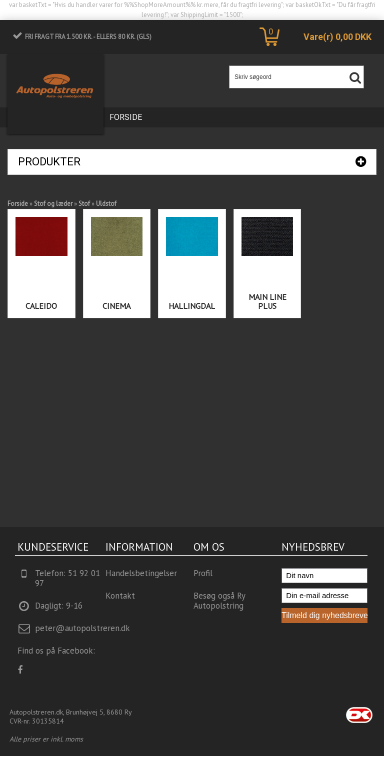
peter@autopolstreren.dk (82, 628)
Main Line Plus (267, 301)
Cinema (116, 305)
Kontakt (120, 595)
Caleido (41, 305)
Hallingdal (191, 305)
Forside (126, 117)
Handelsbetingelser (141, 573)
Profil (203, 573)
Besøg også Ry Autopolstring (219, 600)
